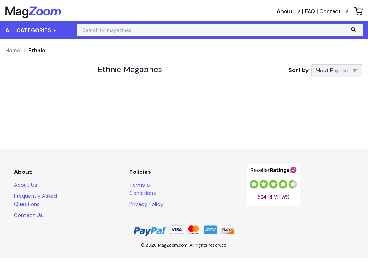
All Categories (30, 30)
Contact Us (334, 11)
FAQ (310, 11)
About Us (289, 11)
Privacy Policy (146, 204)
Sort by (299, 70)
